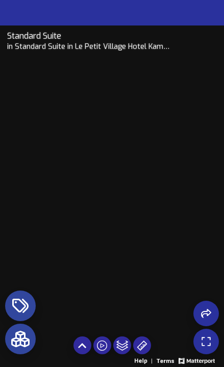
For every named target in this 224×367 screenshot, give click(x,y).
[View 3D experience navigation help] (144, 360)
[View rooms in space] (20, 339)
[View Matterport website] (197, 360)
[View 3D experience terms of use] (166, 360)
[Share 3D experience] (206, 313)
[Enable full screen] (206, 341)
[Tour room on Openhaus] (89, 36)
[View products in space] (20, 306)
